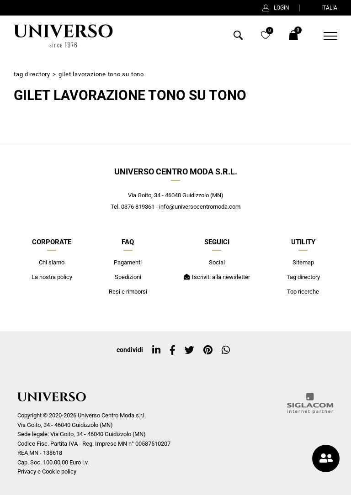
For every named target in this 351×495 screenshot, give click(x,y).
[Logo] (62, 36)
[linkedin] (156, 350)
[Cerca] (238, 37)
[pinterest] (208, 350)
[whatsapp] (226, 350)
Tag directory (32, 74)
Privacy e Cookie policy (46, 471)
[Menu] (324, 36)
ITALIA (323, 8)
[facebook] (173, 350)
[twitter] (189, 350)
